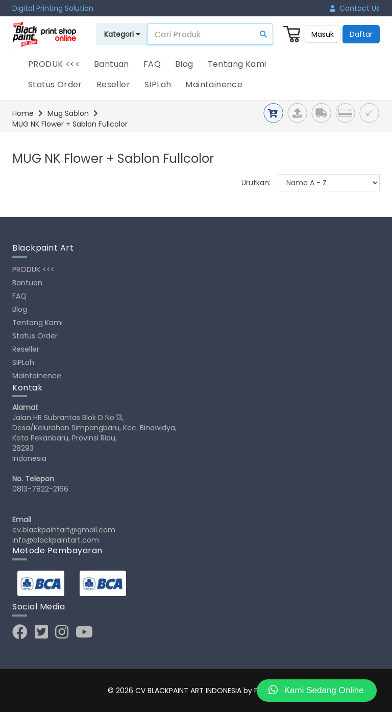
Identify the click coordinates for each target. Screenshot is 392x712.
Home (23, 113)
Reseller (113, 84)
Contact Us (355, 8)
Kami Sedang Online (316, 689)
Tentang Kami (237, 64)
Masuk (322, 34)
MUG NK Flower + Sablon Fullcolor (70, 124)
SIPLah (157, 84)
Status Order (55, 84)
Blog (184, 64)
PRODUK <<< (54, 64)
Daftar (361, 34)
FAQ (152, 64)
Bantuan (111, 64)
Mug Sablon (68, 113)
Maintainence (213, 84)
